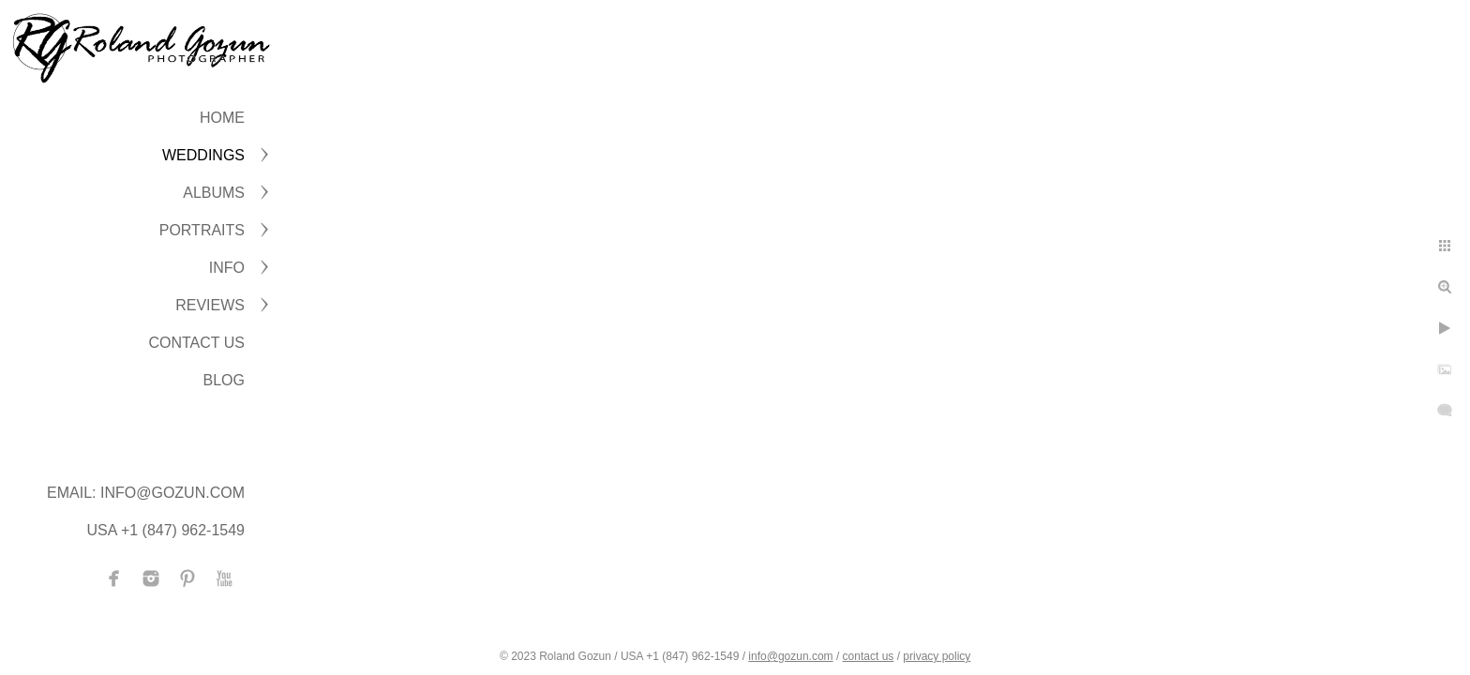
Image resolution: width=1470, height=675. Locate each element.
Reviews (210, 305)
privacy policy (936, 656)
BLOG (224, 380)
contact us (868, 656)
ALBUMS (214, 193)
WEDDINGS (203, 155)
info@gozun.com (790, 656)
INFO (227, 268)
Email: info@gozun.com (146, 493)
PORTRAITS (202, 230)
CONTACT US (196, 343)
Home (222, 118)
